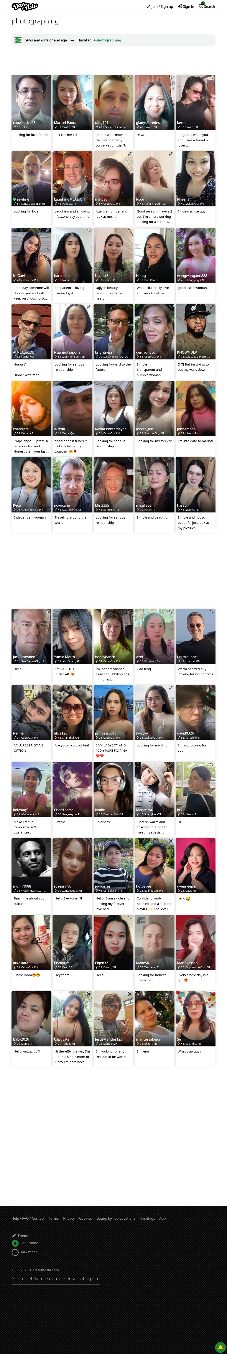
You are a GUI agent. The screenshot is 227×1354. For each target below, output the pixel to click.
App (162, 1218)
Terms (54, 1218)
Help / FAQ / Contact (28, 1218)
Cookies (85, 1218)
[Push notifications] (220, 1347)
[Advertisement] (113, 60)
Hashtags (147, 1218)
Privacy (69, 1218)
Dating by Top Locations (115, 1218)
